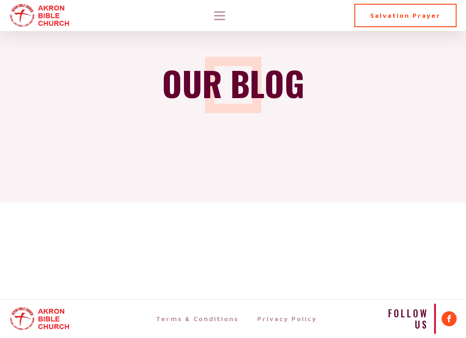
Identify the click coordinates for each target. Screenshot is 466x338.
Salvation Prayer (405, 15)
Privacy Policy (287, 319)
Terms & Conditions (197, 319)
